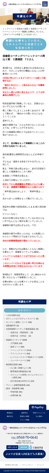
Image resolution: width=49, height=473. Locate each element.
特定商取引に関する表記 (11, 465)
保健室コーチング (14, 340)
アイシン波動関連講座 (16, 385)
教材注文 (10, 416)
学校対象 (14, 392)
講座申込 (24, 413)
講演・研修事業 (13, 388)
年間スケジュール (39, 413)
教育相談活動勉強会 (19, 371)
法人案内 (39, 416)
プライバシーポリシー (27, 465)
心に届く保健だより (19, 368)
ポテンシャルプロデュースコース (20, 319)
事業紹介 (10, 413)
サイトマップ (40, 465)
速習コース (15, 347)
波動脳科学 (11, 325)
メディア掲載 (24, 420)
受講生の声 (24, 301)
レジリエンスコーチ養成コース (24, 357)
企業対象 (14, 395)
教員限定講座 (12, 364)
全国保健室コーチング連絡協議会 (20, 329)
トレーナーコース (18, 360)
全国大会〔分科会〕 (19, 336)
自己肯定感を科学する (20, 381)
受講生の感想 (24, 416)
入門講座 (14, 343)
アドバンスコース (18, 353)
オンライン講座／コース (17, 322)
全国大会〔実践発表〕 (20, 332)
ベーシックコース (18, 350)
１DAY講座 (11, 315)
